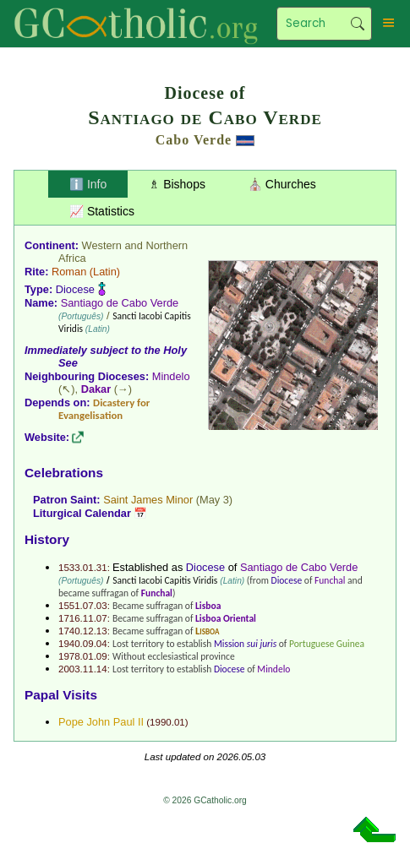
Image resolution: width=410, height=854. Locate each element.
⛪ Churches (282, 184)
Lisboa (208, 606)
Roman (69, 271)
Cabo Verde (194, 140)
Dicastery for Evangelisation (104, 409)
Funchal (329, 580)
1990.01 (167, 722)
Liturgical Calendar (82, 513)
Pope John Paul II (101, 721)
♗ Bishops (177, 184)
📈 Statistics (101, 211)
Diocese (75, 289)
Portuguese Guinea (326, 644)
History (47, 539)
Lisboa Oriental (225, 618)
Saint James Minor (148, 499)
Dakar (96, 389)
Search (357, 23)
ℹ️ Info (88, 184)
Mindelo (171, 376)
